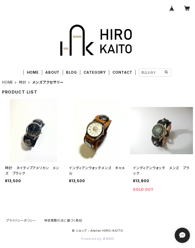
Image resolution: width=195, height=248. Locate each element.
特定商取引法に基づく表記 (63, 220)
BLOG (71, 72)
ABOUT (52, 72)
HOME (33, 72)
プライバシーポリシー (21, 220)
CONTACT (122, 72)
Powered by (97, 239)
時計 (23, 82)
